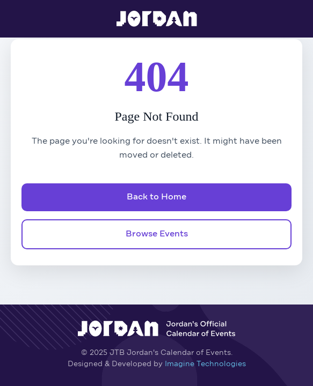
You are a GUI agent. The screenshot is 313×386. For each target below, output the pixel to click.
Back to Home (156, 197)
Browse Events (157, 234)
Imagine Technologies (205, 364)
